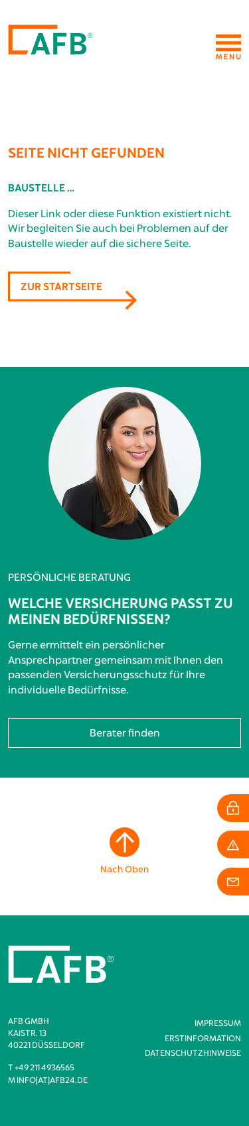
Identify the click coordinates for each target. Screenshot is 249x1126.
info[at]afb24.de (52, 1080)
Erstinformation (203, 1038)
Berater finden (125, 732)
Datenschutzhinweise (193, 1052)
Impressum (218, 1023)
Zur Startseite (61, 286)
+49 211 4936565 (44, 1067)
